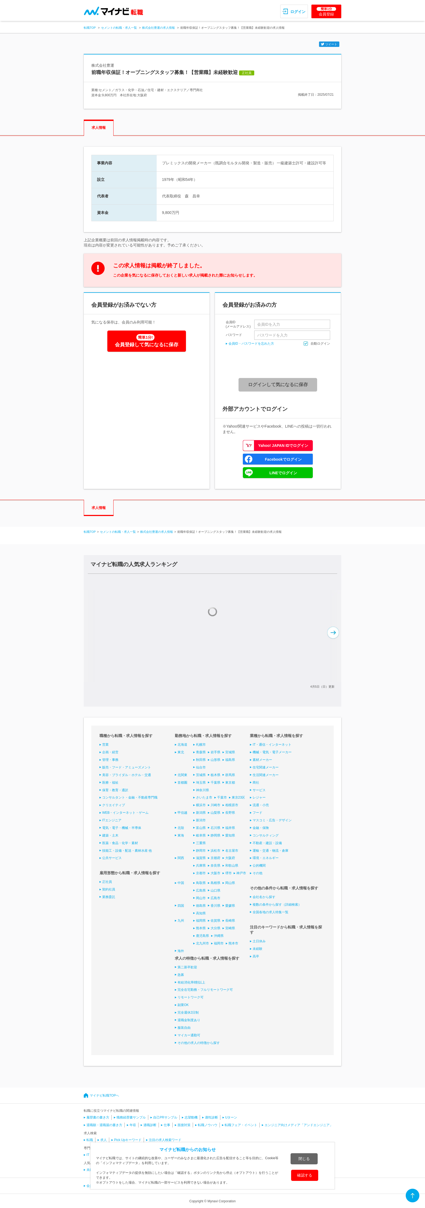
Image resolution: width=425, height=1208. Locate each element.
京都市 (201, 873)
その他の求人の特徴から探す (199, 1043)
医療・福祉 (110, 782)
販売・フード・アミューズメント (126, 767)
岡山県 (230, 883)
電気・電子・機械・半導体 (121, 828)
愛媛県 (230, 906)
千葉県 (215, 782)
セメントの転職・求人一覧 (119, 27)
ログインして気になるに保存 (278, 384)
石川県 (215, 828)
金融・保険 (261, 828)
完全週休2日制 (188, 1012)
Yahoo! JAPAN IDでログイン (283, 445)
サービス (259, 790)
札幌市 (201, 744)
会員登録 (326, 11)
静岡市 (201, 851)
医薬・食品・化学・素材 (120, 843)
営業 (105, 744)
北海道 (182, 744)
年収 (133, 1125)
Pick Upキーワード (127, 1140)
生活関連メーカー (266, 775)
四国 (181, 906)
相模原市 (231, 805)
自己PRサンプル (165, 1117)
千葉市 (222, 797)
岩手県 (215, 752)
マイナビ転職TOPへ (104, 1095)
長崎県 (230, 920)
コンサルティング (266, 835)
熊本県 (201, 928)
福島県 (230, 760)
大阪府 (230, 858)
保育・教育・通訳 (115, 790)
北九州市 (202, 943)
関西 (181, 858)
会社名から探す (264, 897)
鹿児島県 (202, 936)
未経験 (257, 949)
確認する (304, 1175)
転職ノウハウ (207, 1125)
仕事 (167, 1125)
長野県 (230, 813)
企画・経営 (110, 752)
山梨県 (215, 813)
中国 (181, 883)
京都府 (215, 858)
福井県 (230, 828)
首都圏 (182, 782)
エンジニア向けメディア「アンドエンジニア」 (299, 1125)
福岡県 (201, 920)
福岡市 (219, 943)
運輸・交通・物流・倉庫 (270, 851)
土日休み (259, 941)
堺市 (228, 873)
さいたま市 (204, 797)
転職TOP (90, 27)
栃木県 (215, 775)
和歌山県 (231, 865)
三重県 (201, 843)
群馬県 (230, 775)
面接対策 (184, 1125)
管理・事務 (110, 760)
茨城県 (201, 775)
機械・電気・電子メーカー (272, 752)
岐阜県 (201, 835)
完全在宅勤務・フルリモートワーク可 (205, 990)
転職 (89, 1140)
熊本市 (233, 943)
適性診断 (211, 1117)
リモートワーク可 (191, 997)
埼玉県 (201, 782)
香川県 (215, 906)
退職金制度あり (189, 1020)
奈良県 (215, 865)
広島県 (201, 890)
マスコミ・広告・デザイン (272, 820)
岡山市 (201, 898)
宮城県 (230, 752)
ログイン (297, 11)
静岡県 (215, 835)
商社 (256, 782)
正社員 (107, 882)
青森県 (201, 752)
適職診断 (149, 1125)
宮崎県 (230, 928)
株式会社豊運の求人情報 (158, 27)
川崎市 (215, 805)
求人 (103, 1140)
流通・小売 (261, 805)
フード (257, 813)
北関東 (182, 775)
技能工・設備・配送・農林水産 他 (127, 851)
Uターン (231, 1117)
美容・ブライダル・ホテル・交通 (126, 775)
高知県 (201, 913)
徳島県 (201, 906)
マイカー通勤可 (189, 1035)
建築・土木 (110, 835)
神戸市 (241, 873)
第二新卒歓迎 (187, 967)
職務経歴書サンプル (131, 1117)
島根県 (215, 883)
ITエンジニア (111, 820)
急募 (181, 975)
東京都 (230, 782)
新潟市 (201, 820)
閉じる (304, 1158)
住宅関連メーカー (266, 767)
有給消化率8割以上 (191, 982)
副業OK (183, 1005)
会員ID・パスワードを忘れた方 (251, 343)
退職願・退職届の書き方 (104, 1125)
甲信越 (182, 813)
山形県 (215, 760)
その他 (257, 873)
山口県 (215, 890)
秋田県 (201, 760)
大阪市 (215, 873)
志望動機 (191, 1117)
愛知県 (230, 835)
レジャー (259, 797)
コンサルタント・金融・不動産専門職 (129, 797)
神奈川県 (202, 790)
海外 (181, 951)
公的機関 (259, 865)
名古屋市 (231, 851)
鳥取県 (201, 883)
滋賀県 (201, 858)
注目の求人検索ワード (165, 1140)
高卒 (256, 956)
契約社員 (108, 889)
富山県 (201, 828)
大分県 (215, 928)
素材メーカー (262, 760)
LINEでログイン (283, 473)
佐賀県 (215, 920)
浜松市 (215, 851)
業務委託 (108, 897)
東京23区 (238, 797)
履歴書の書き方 (97, 1117)
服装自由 (184, 1028)
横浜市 (201, 805)
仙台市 (201, 767)
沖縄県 (219, 936)
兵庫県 (201, 865)
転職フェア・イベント (241, 1125)
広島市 (215, 898)
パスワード (234, 335)
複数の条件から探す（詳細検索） (277, 904)
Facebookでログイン (283, 459)
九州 (181, 920)
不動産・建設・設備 (267, 843)
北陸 (181, 828)
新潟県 (201, 813)
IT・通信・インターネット (272, 744)
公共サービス (112, 858)
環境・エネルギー (266, 858)
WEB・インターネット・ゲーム (125, 813)
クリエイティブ (113, 805)
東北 (181, 752)
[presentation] (280, 362)
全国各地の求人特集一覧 (270, 912)
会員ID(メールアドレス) (238, 324)
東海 (181, 835)
